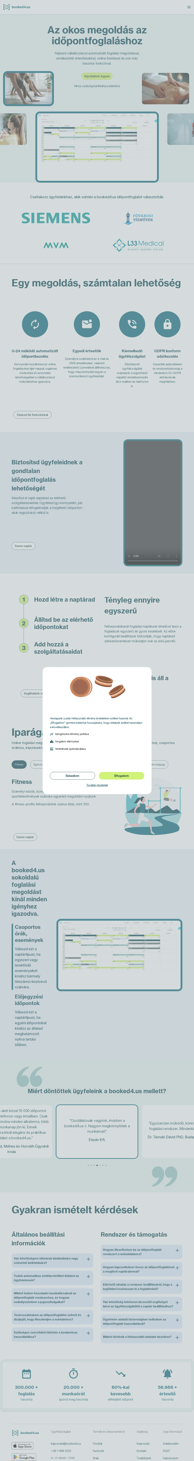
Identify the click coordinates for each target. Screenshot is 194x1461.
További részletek (97, 785)
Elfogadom (121, 776)
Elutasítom (72, 776)
